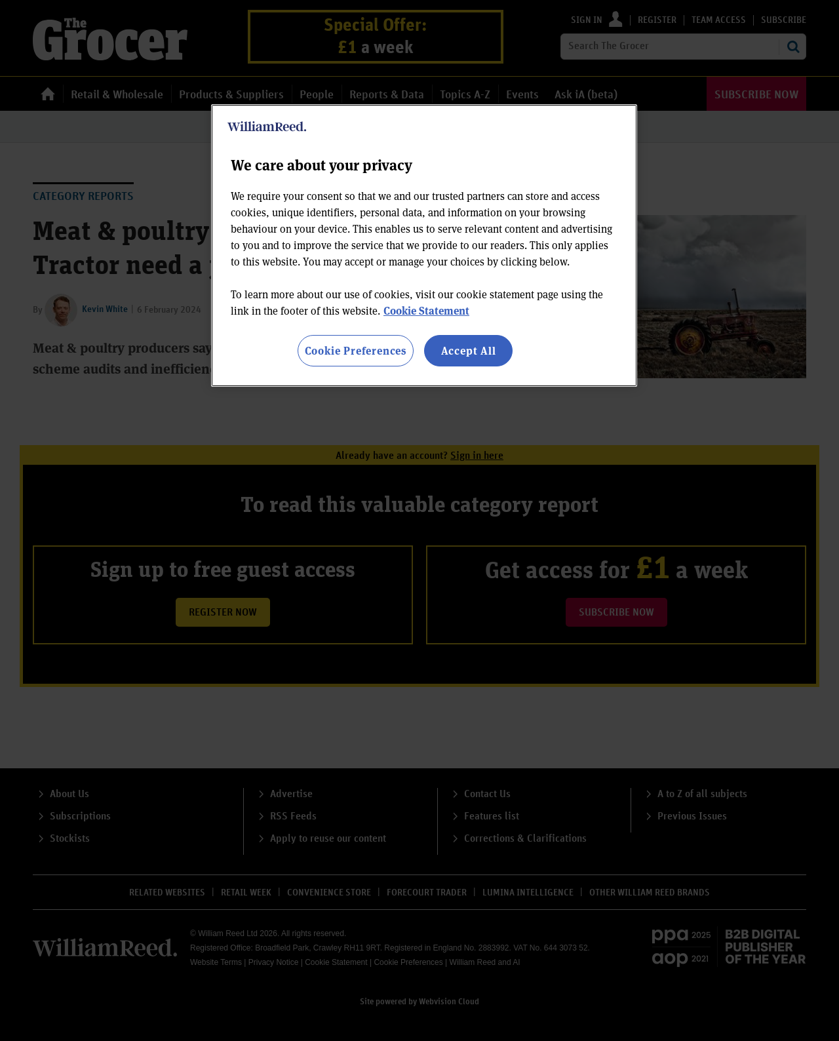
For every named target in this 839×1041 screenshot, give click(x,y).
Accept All (468, 350)
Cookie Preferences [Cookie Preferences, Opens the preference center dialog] (355, 350)
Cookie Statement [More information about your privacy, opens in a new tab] (426, 310)
